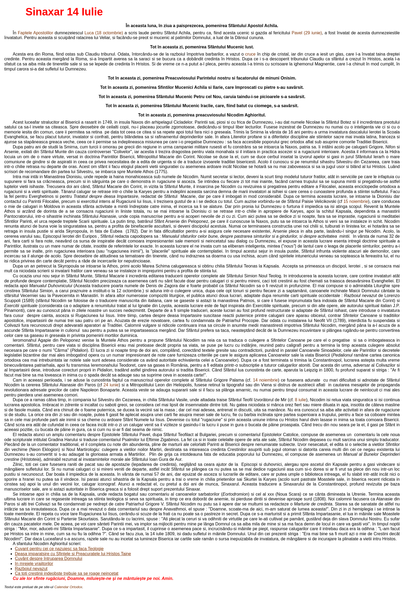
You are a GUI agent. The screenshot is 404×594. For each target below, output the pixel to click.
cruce (250, 54)
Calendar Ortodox (68, 587)
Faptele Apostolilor (35, 33)
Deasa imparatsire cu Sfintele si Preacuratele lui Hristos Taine (73, 553)
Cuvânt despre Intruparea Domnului (48, 558)
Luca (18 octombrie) (103, 33)
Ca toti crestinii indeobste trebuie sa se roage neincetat (66, 573)
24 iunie (111, 385)
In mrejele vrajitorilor (34, 563)
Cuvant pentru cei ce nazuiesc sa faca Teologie (59, 548)
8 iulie (300, 400)
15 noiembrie (355, 201)
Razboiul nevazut (31, 568)
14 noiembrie (265, 380)
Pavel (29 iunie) (307, 33)
